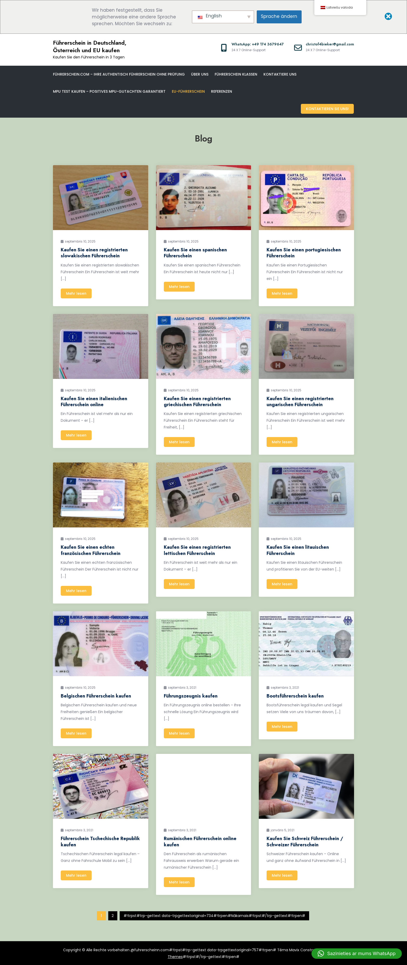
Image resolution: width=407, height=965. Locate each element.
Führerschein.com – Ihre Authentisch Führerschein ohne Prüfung (119, 74)
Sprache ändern (279, 16)
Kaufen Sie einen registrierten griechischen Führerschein (197, 401)
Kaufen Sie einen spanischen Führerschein (195, 252)
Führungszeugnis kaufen (191, 695)
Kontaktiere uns (279, 74)
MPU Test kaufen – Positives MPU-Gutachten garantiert (109, 91)
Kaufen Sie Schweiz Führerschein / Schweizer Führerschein (305, 841)
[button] (356, 953)
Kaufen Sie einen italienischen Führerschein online (94, 401)
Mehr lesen (76, 293)
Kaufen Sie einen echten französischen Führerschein (90, 550)
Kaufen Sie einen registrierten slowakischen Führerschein (94, 252)
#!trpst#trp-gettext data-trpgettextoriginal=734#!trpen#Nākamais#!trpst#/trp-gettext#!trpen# (214, 915)
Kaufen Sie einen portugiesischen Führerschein (304, 252)
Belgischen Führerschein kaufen (96, 695)
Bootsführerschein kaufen (295, 695)
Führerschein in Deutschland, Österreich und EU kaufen (89, 46)
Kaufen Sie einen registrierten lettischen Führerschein (197, 550)
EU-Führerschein (188, 91)
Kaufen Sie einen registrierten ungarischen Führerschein (300, 401)
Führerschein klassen (236, 74)
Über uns (199, 74)
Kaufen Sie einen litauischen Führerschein (298, 550)
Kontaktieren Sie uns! (327, 108)
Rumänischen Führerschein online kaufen (200, 841)
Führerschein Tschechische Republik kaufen (100, 841)
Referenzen (221, 91)
